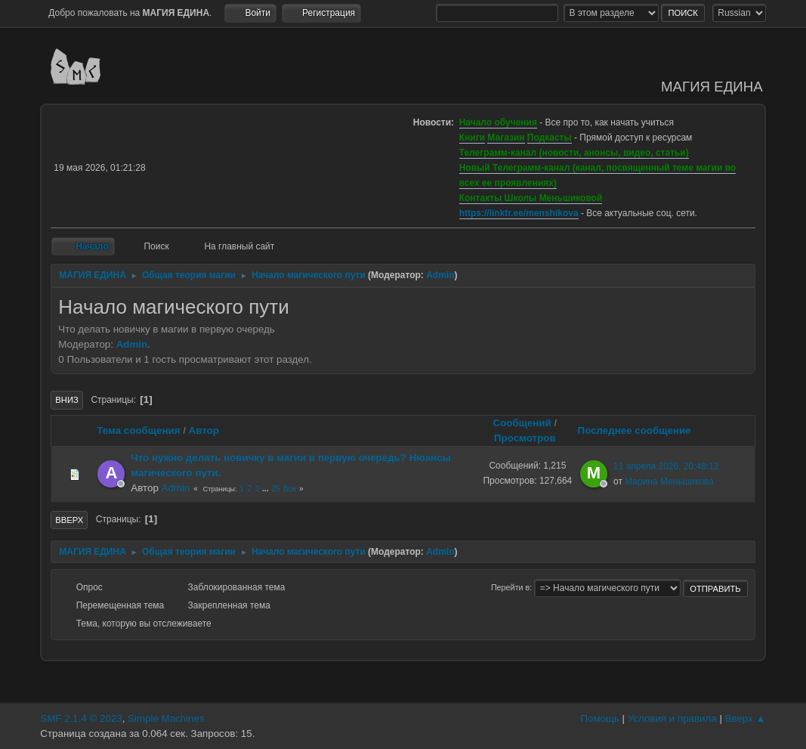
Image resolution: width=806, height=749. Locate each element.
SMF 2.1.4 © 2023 (81, 718)
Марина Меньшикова (669, 481)
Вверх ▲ (745, 718)
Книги (472, 137)
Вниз (66, 399)
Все (289, 488)
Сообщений (522, 423)
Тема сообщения (138, 430)
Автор (204, 430)
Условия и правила (672, 718)
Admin (440, 275)
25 (275, 488)
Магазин (505, 137)
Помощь (599, 718)
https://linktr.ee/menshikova (519, 213)
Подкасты (549, 137)
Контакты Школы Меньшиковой (531, 198)
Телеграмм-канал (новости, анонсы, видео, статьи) (574, 152)
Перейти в (510, 587)
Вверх (69, 520)
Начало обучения (498, 122)
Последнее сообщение (641, 430)
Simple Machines (166, 718)
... (266, 488)
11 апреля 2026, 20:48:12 (666, 466)
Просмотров (525, 438)
